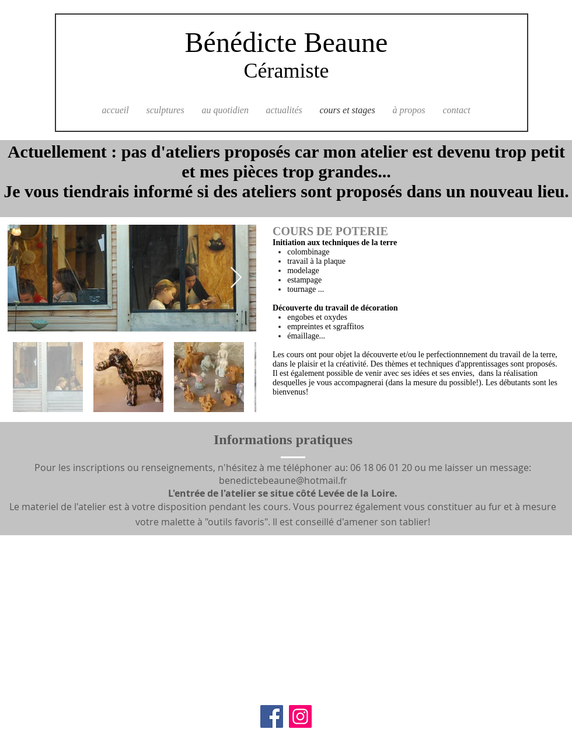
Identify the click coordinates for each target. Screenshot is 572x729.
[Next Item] (236, 278)
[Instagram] (300, 716)
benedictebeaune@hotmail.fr (283, 480)
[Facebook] (271, 716)
